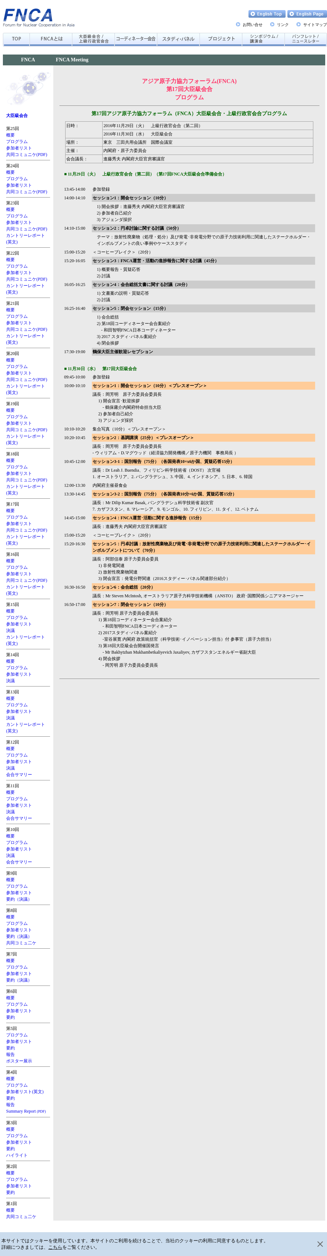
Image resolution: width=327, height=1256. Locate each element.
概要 (10, 135)
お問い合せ (253, 24)
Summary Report (26, 1111)
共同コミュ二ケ (21, 942)
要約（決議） (19, 899)
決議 (10, 630)
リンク (283, 24)
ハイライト (17, 1155)
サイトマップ (315, 24)
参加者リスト (19, 148)
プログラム (17, 141)
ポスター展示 (19, 1061)
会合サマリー (19, 774)
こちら (55, 1247)
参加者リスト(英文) (25, 1091)
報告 (10, 1054)
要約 (10, 1017)
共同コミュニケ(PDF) (26, 154)
